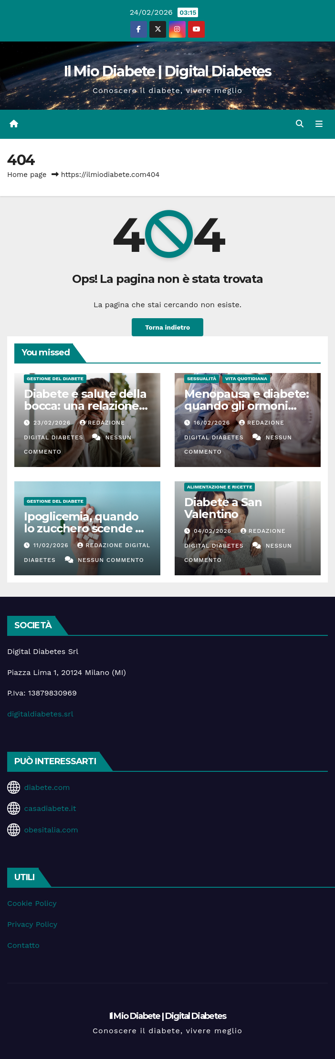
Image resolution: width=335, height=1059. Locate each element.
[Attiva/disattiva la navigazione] (319, 124)
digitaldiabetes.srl (40, 713)
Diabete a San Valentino (223, 508)
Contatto (23, 945)
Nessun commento (111, 560)
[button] (300, 123)
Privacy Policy (32, 924)
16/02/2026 (213, 422)
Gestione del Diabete (55, 378)
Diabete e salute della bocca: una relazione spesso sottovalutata (85, 406)
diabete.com (47, 787)
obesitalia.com (51, 829)
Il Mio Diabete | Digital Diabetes (168, 71)
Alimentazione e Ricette (219, 486)
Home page (27, 174)
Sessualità (201, 378)
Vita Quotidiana (246, 378)
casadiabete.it (50, 808)
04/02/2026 (214, 531)
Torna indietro (167, 327)
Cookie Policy (31, 903)
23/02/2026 (53, 422)
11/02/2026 (52, 545)
